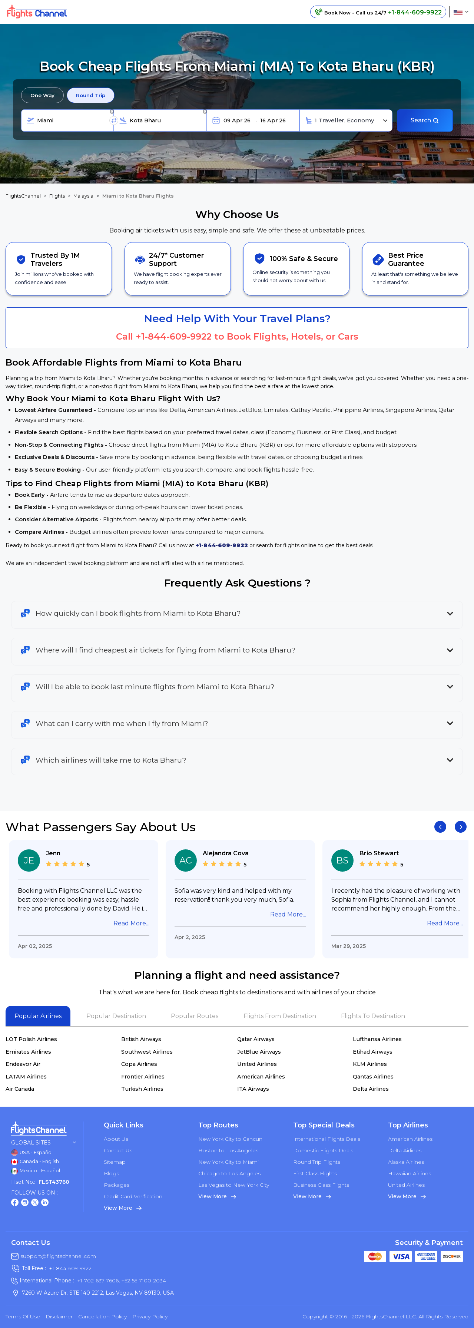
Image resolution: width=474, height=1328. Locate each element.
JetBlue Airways (259, 1051)
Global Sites (43, 1143)
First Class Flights (315, 1173)
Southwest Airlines (147, 1051)
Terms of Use (23, 1316)
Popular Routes (194, 1016)
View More (123, 1208)
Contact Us (118, 1150)
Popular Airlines (38, 1016)
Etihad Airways (372, 1051)
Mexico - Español (35, 1171)
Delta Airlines (371, 1089)
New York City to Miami (228, 1162)
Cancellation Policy (102, 1316)
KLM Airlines (370, 1064)
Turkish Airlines (142, 1089)
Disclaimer (59, 1316)
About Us (116, 1139)
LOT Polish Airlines (31, 1039)
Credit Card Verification (133, 1196)
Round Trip (90, 95)
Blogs (111, 1173)
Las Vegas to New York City (233, 1185)
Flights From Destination (279, 1016)
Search (425, 120)
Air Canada (20, 1089)
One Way (42, 95)
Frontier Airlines (143, 1076)
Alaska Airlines (406, 1162)
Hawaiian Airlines (409, 1173)
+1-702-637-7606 (98, 1280)
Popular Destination (116, 1016)
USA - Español (32, 1152)
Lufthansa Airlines (377, 1039)
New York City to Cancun (230, 1139)
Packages (116, 1185)
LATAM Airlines (26, 1076)
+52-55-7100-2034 (143, 1280)
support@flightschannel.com (58, 1256)
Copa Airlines (139, 1064)
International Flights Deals (326, 1139)
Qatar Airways (256, 1039)
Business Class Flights (321, 1185)
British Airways (141, 1039)
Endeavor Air (23, 1064)
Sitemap (115, 1162)
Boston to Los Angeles (228, 1150)
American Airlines (261, 1076)
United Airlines (257, 1064)
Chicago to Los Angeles (229, 1173)
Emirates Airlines (28, 1051)
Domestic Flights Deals (323, 1150)
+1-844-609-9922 (174, 336)
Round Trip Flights (316, 1162)
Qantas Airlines (373, 1076)
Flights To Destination (373, 1016)
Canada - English (35, 1162)
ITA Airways (253, 1089)
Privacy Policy (150, 1316)
